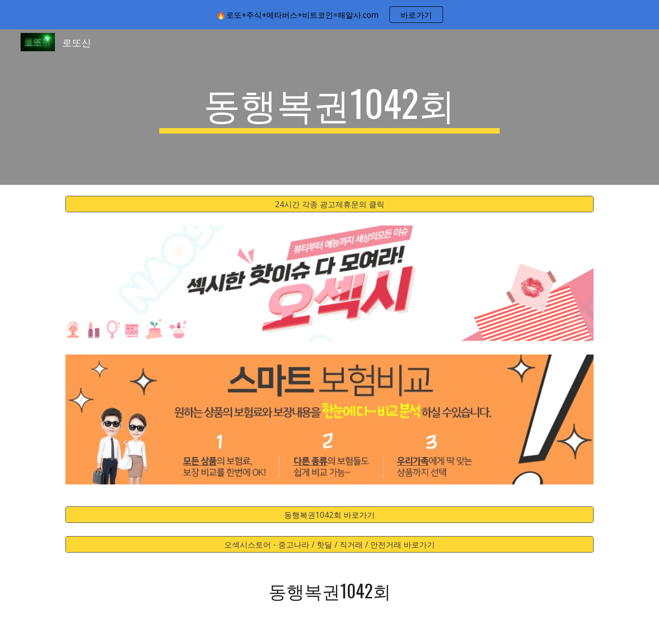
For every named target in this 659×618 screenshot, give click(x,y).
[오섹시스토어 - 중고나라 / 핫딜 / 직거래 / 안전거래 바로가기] (329, 545)
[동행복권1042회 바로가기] (329, 515)
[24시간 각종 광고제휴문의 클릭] (329, 204)
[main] (329, 107)
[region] (329, 14)
